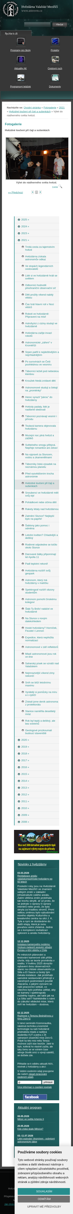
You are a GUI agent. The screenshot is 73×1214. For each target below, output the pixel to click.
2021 (62, 107)
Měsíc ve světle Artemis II (31, 1119)
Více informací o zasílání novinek (35, 1087)
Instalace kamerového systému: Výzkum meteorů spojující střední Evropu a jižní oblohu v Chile (35, 947)
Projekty (55, 50)
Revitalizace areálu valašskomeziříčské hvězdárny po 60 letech (35, 879)
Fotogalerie (50, 107)
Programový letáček (20, 86)
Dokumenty (55, 86)
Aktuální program (30, 1107)
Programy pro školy (21, 50)
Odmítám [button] (44, 1199)
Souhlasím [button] (44, 1191)
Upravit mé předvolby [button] (44, 1206)
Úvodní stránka (32, 107)
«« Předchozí (15, 192)
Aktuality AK (20, 68)
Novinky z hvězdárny (32, 864)
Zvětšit (57, 187)
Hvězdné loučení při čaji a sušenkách (30, 111)
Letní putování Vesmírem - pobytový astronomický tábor (36, 1140)
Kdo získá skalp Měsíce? (30, 1129)
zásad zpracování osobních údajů (32, 1075)
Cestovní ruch (55, 68)
